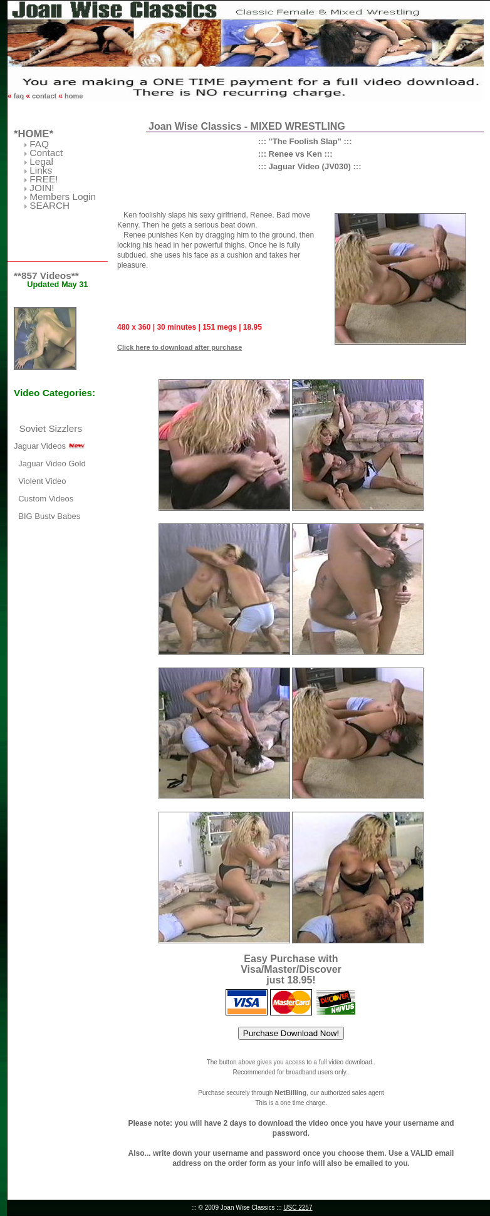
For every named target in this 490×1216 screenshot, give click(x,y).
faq (19, 96)
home (73, 96)
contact (44, 96)
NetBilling (290, 1092)
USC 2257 (297, 1207)
